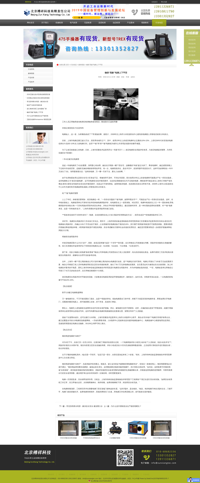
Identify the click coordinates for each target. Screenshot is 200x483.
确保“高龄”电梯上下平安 (35, 112)
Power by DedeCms (146, 478)
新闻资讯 (29, 89)
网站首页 (30, 23)
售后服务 (192, 55)
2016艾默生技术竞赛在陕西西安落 (38, 94)
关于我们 (44, 23)
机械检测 (59, 23)
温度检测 (102, 23)
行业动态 (159, 23)
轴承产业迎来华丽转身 (34, 105)
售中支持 (192, 51)
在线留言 (155, 2)
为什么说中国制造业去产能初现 (37, 116)
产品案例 (130, 23)
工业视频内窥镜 (114, 438)
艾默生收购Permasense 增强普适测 (39, 119)
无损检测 (87, 23)
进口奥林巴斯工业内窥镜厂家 (37, 109)
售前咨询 (192, 40)
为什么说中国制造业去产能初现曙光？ (126, 406)
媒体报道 (81, 65)
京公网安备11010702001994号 (100, 481)
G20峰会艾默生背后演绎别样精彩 (38, 98)
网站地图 (164, 2)
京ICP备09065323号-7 (161, 478)
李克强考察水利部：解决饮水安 (37, 101)
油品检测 (116, 23)
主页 (67, 65)
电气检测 (73, 23)
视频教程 (144, 23)
